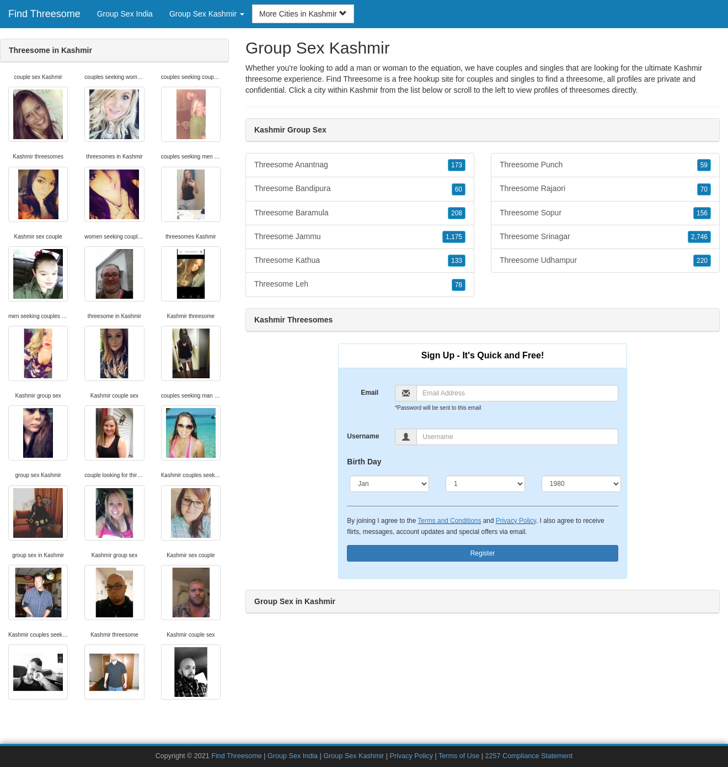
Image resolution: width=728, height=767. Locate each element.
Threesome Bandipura (359, 189)
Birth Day (364, 461)
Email (369, 392)
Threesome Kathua (359, 261)
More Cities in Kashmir (303, 13)
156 (702, 213)
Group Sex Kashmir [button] (206, 13)
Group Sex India (125, 13)
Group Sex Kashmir (353, 756)
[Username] (517, 437)
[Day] (485, 483)
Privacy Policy (516, 521)
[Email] (517, 393)
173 (456, 165)
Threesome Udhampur (605, 261)
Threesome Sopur (605, 213)
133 (456, 261)
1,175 (454, 237)
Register (482, 553)
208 (456, 213)
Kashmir (364, 90)
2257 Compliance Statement (528, 756)
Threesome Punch (605, 165)
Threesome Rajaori (605, 189)
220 (702, 261)
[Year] (581, 483)
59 (704, 165)
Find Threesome (44, 13)
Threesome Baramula (359, 213)
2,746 (699, 237)
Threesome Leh (359, 284)
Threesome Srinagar (605, 237)
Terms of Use (458, 756)
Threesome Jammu (359, 237)
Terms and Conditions (449, 521)
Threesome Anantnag (359, 165)
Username (363, 436)
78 (458, 285)
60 (458, 189)
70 (704, 189)
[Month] (389, 483)
